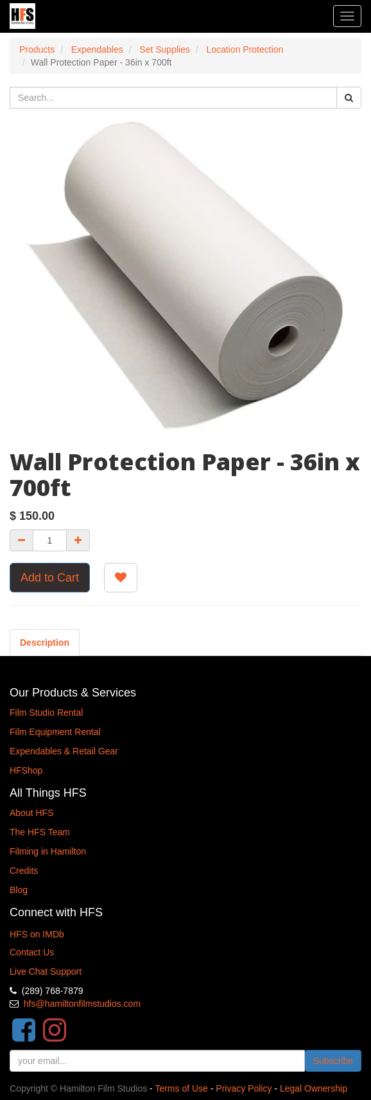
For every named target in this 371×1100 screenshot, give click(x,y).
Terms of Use (181, 1088)
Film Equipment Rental (55, 732)
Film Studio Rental (46, 712)
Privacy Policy (244, 1088)
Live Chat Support (46, 971)
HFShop (26, 770)
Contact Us (32, 952)
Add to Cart (50, 577)
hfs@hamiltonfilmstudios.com (82, 1003)
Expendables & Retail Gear (64, 751)
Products (37, 49)
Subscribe (333, 1061)
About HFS (31, 813)
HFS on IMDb (37, 934)
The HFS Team (40, 832)
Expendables (97, 49)
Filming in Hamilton (48, 851)
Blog (19, 890)
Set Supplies (164, 49)
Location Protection (245, 49)
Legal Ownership (313, 1088)
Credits (24, 870)
